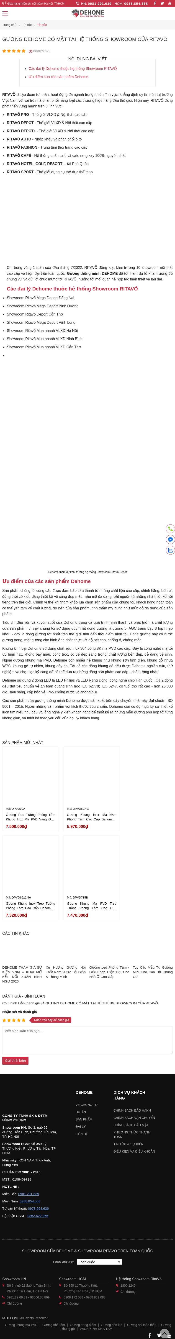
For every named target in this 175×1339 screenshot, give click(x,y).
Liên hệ (82, 1128)
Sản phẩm (84, 1114)
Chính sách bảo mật (131, 1119)
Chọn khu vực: (64, 1257)
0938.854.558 (136, 3)
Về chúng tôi (87, 1099)
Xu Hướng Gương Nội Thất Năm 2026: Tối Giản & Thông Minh (66, 966)
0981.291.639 (100, 3)
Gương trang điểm (83, 1319)
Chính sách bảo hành (132, 1105)
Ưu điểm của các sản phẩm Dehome (59, 77)
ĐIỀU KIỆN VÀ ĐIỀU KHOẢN (134, 1146)
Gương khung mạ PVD (21, 1319)
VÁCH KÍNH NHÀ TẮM (96, 1323)
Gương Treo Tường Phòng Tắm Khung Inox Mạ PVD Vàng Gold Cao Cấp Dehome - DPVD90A (29, 816)
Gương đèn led (111, 1319)
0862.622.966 (37, 1210)
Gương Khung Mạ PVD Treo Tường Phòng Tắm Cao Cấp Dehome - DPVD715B (29, 902)
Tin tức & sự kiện (128, 1138)
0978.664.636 (38, 1203)
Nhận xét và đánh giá (19, 1006)
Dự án (81, 1106)
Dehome (84, 1087)
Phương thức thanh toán (131, 1129)
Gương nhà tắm (53, 1319)
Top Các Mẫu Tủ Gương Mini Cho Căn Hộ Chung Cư (153, 966)
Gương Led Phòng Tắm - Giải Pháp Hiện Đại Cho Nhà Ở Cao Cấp (109, 966)
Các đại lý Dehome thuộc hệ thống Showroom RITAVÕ (73, 69)
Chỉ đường (14, 1298)
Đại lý (81, 1121)
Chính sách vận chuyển (134, 1112)
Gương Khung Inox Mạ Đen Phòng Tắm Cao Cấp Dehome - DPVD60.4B (87, 816)
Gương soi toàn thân (141, 1319)
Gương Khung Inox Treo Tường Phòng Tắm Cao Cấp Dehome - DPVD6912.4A (146, 816)
